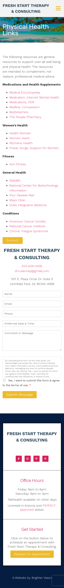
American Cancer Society (27, 221)
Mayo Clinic (17, 200)
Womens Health (21, 143)
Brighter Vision (42, 577)
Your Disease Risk (21, 195)
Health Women (20, 133)
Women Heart (19, 138)
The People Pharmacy (25, 117)
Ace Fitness (17, 164)
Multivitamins (18, 112)
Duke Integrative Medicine (28, 205)
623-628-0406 (32, 266)
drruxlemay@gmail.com (32, 271)
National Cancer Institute (27, 226)
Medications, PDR (21, 102)
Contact (12, 240)
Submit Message (19, 394)
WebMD (14, 180)
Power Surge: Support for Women (34, 148)
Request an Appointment (32, 554)
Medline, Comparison (24, 107)
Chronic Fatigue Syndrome (28, 231)
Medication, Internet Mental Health (34, 97)
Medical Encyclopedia (24, 92)
